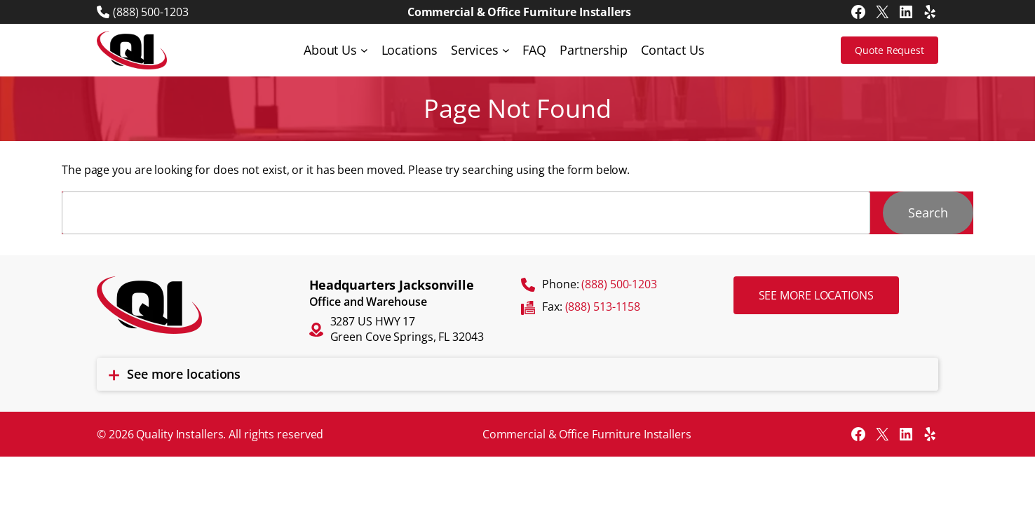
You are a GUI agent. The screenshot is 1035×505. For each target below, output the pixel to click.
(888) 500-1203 (151, 12)
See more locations (816, 295)
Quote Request (889, 50)
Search (928, 212)
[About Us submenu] (364, 50)
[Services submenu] (506, 50)
